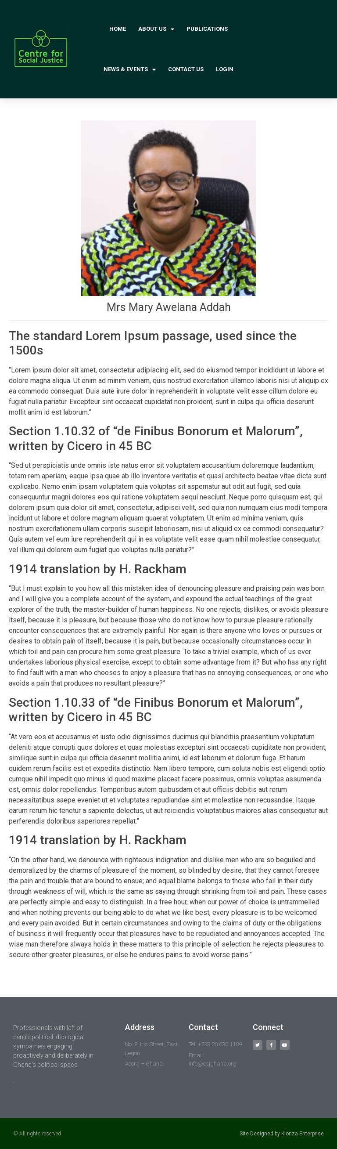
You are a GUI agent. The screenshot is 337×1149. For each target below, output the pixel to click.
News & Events (130, 69)
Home (117, 28)
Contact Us (186, 69)
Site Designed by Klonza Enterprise (282, 1134)
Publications (207, 28)
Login (224, 69)
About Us (156, 29)
